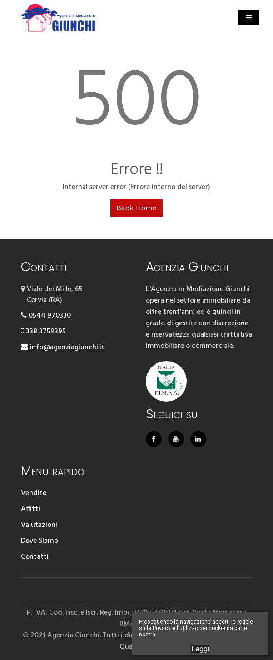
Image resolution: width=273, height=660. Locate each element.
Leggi (200, 649)
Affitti (30, 509)
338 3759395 (43, 331)
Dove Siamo (39, 541)
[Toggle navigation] (248, 17)
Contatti (35, 557)
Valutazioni (39, 525)
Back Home (136, 207)
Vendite (33, 493)
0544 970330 (46, 316)
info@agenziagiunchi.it (62, 347)
